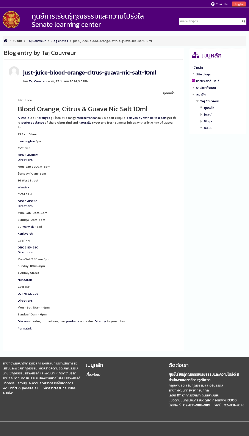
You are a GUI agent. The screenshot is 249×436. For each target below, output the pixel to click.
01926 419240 (28, 201)
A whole (23, 117)
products (72, 321)
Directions (25, 159)
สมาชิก (17, 40)
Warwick (23, 187)
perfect (26, 122)
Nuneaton (25, 279)
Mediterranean (87, 117)
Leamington (26, 141)
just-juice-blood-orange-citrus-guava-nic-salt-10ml (89, 72)
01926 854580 (28, 247)
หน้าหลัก (197, 67)
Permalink (25, 328)
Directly (100, 321)
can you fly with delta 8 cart (146, 117)
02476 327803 (28, 293)
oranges (44, 117)
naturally (84, 122)
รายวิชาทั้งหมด (206, 87)
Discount (24, 321)
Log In (239, 4)
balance (38, 122)
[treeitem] (218, 68)
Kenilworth (25, 233)
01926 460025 (28, 155)
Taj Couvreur (38, 81)
